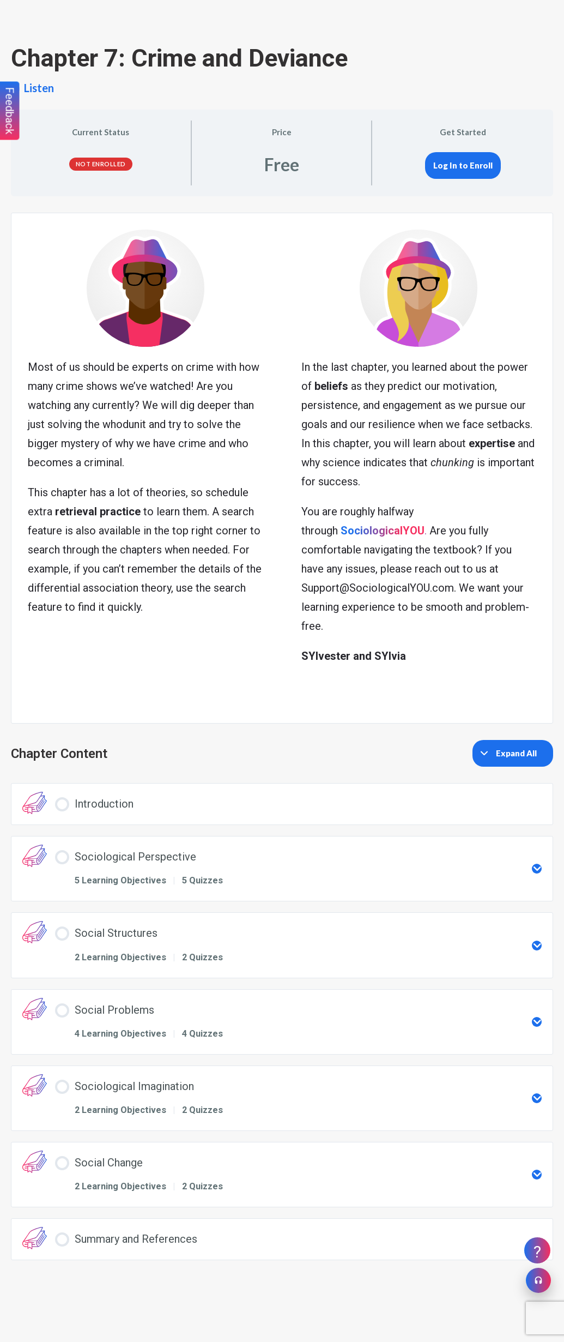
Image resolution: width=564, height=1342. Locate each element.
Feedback (9, 111)
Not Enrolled (101, 163)
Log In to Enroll (463, 165)
